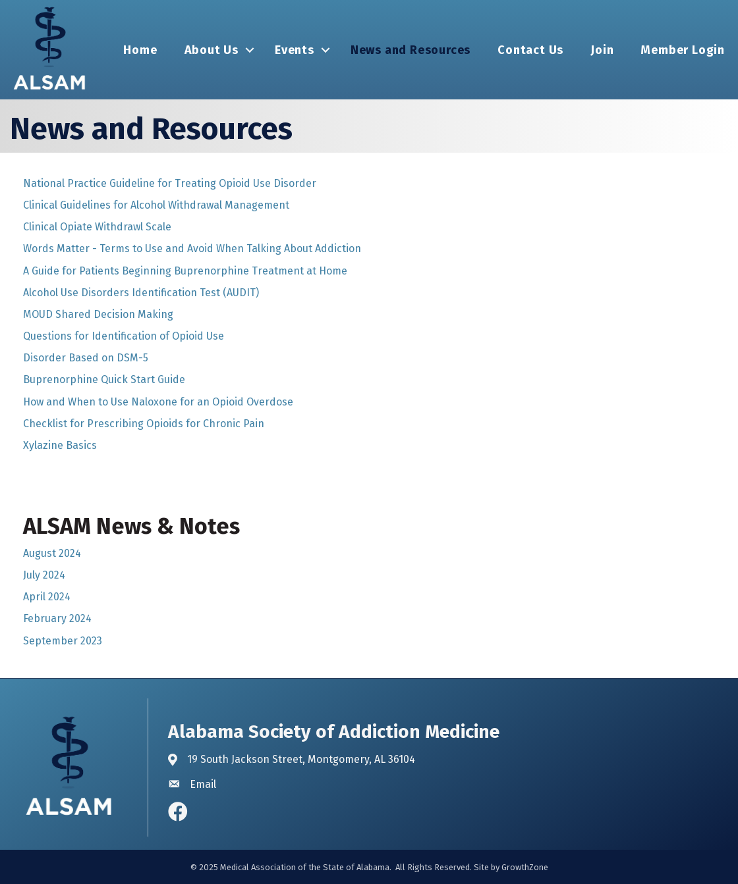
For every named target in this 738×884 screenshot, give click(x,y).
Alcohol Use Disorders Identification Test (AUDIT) (141, 292)
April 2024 (47, 596)
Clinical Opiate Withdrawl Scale (97, 227)
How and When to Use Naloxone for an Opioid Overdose (158, 402)
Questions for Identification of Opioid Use (123, 336)
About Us (211, 50)
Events (294, 50)
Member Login (682, 50)
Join (601, 50)
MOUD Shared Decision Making (98, 314)
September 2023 (62, 641)
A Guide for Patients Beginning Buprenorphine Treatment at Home (185, 271)
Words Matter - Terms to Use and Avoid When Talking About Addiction (192, 248)
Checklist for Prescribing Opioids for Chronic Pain (143, 423)
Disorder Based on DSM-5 (85, 357)
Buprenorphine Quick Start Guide (104, 379)
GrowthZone (524, 867)
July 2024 (44, 575)
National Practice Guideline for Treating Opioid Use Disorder (169, 183)
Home (140, 50)
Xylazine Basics (60, 445)
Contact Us (530, 50)
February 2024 (57, 618)
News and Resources (410, 50)
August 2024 (52, 553)
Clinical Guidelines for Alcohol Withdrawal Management (156, 205)
